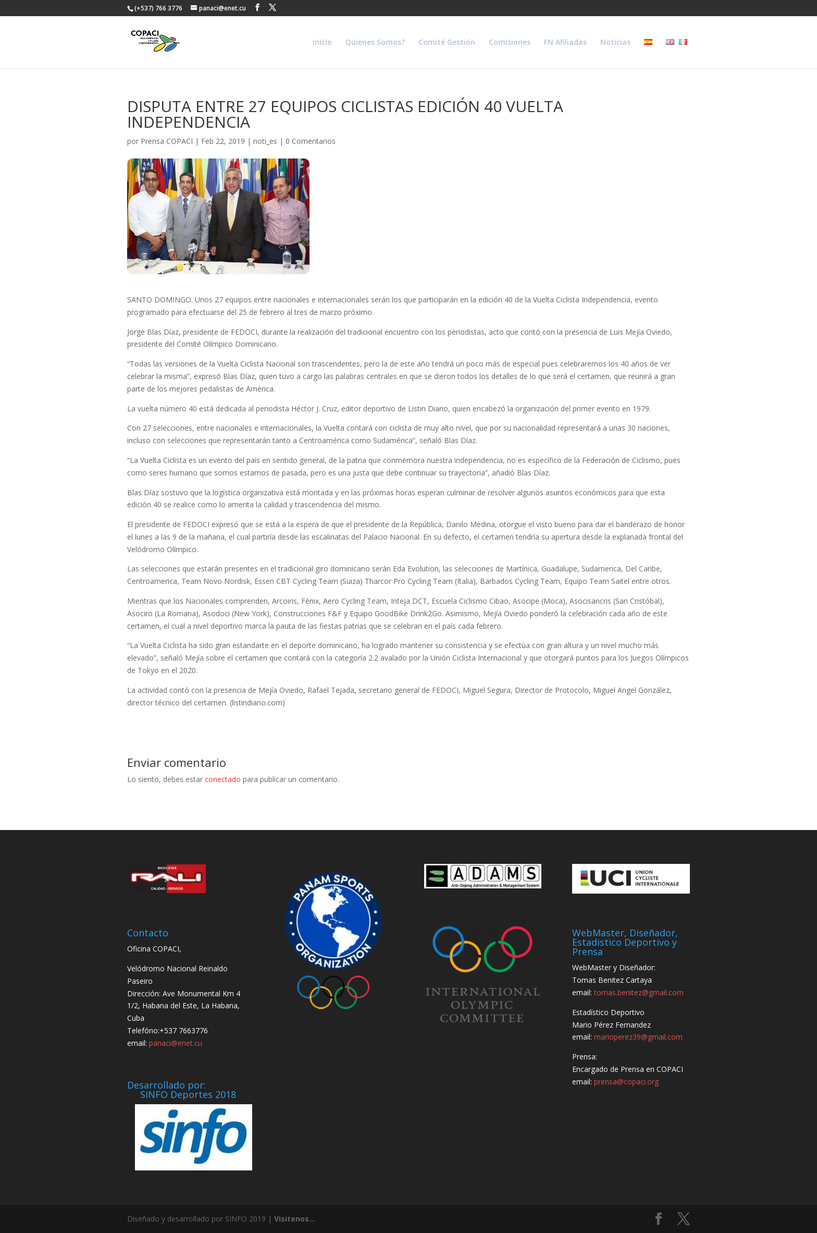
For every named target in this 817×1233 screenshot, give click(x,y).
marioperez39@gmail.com (638, 1037)
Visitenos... (294, 1219)
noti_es (265, 141)
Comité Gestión (446, 43)
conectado (223, 779)
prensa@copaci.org (626, 1081)
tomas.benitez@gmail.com (639, 992)
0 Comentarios (311, 141)
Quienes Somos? (375, 43)
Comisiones (509, 43)
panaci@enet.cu (175, 1043)
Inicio (322, 43)
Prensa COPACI (167, 141)
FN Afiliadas (565, 43)
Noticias (615, 43)
